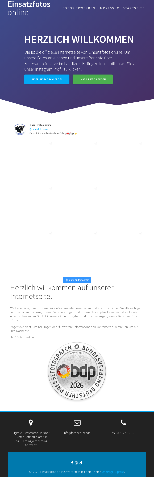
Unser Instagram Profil (47, 79)
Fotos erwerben (79, 8)
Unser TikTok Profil (92, 79)
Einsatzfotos (29, 8)
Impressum (109, 8)
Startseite (134, 8)
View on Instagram (77, 280)
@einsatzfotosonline (39, 129)
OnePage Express (113, 472)
